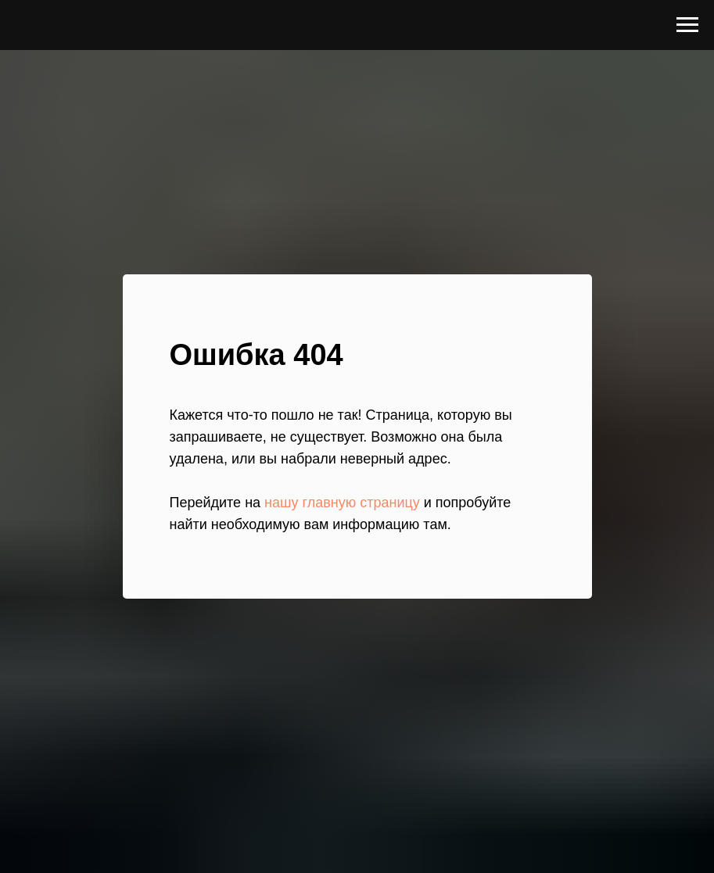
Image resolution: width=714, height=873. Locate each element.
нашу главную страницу (342, 502)
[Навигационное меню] (687, 25)
